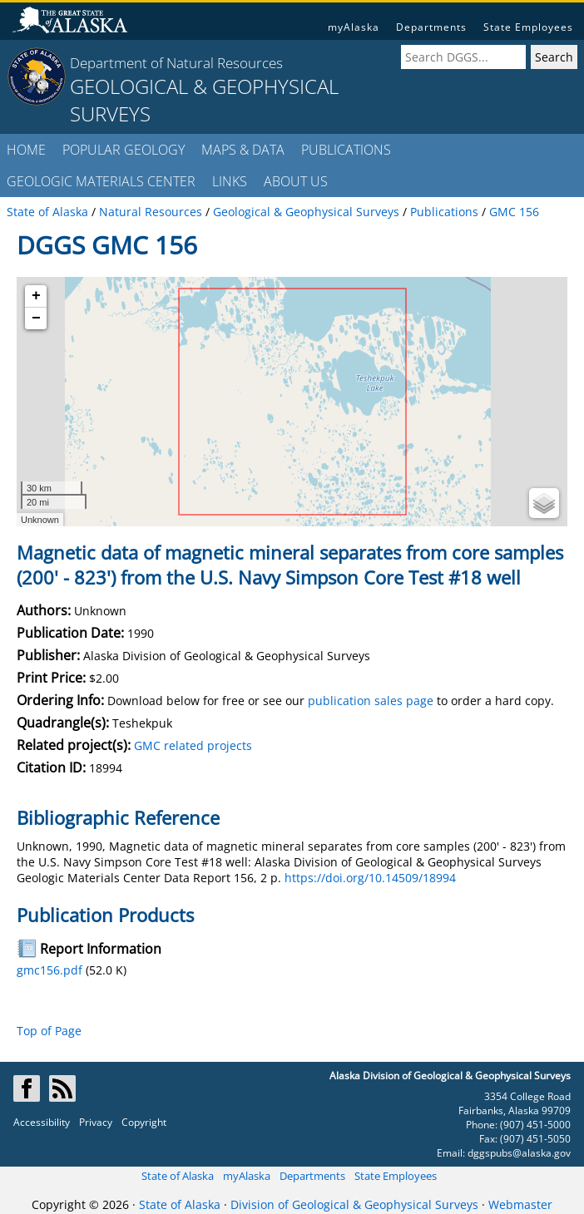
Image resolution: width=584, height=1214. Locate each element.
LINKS (229, 181)
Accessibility (41, 1122)
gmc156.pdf (49, 970)
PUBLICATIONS (346, 150)
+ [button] (36, 296)
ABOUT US (296, 181)
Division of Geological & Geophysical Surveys (354, 1204)
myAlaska (353, 27)
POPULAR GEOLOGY (123, 150)
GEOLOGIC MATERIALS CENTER (101, 181)
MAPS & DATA (243, 150)
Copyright (143, 1122)
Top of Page (49, 1031)
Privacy (95, 1122)
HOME (26, 150)
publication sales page (370, 700)
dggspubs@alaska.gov (519, 1153)
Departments (431, 27)
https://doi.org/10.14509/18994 (370, 878)
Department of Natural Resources (176, 62)
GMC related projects (193, 745)
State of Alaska (177, 1175)
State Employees (528, 27)
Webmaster (520, 1204)
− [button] (36, 318)
